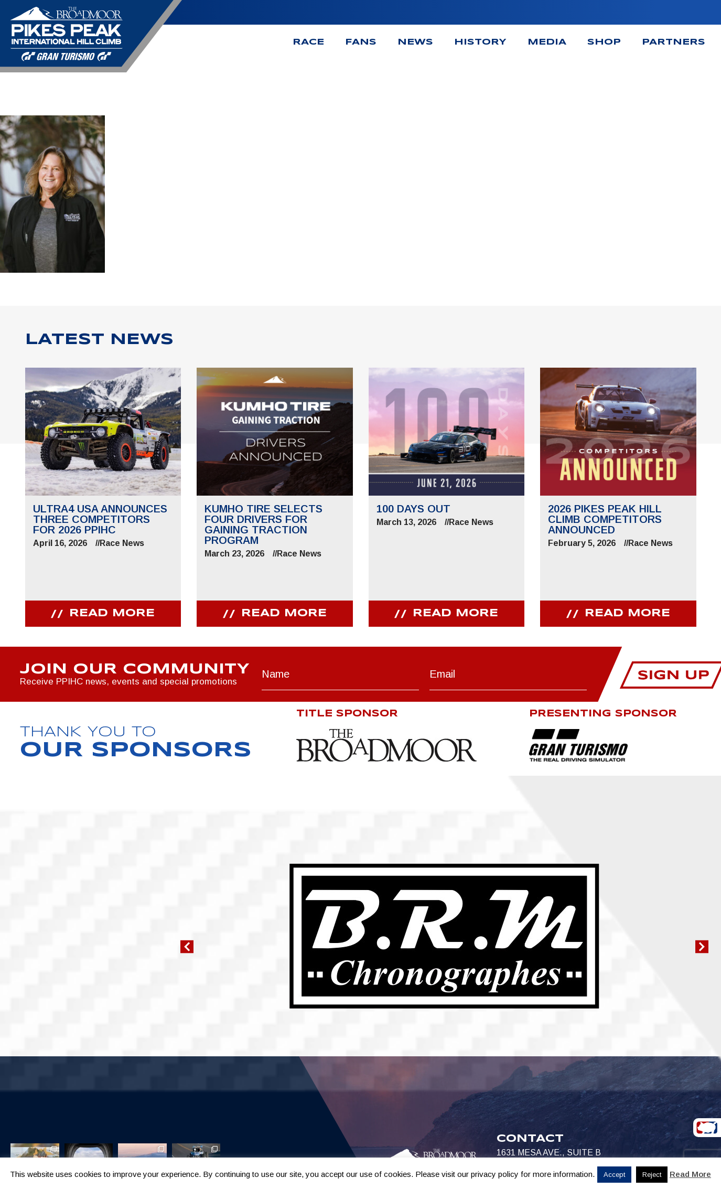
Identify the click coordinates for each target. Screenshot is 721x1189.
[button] (186, 947)
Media (547, 42)
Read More (690, 1174)
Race (308, 42)
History (480, 42)
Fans (360, 42)
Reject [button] (651, 1175)
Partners (673, 42)
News (415, 42)
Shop (604, 42)
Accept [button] (614, 1175)
